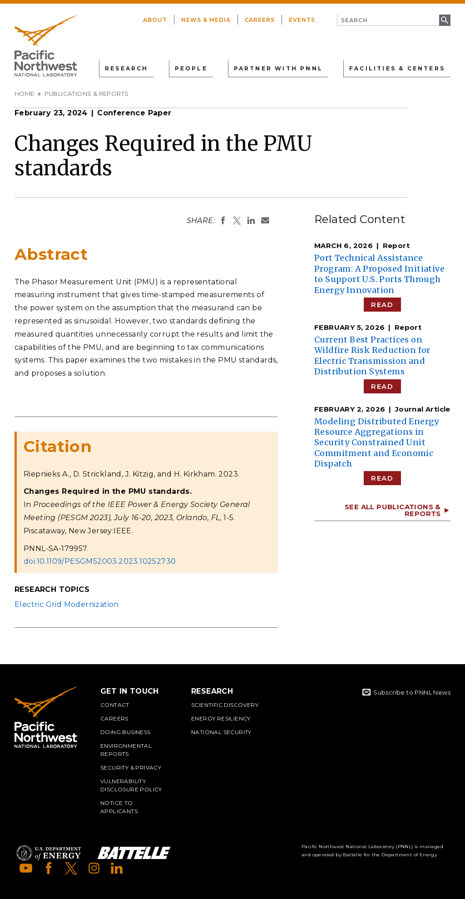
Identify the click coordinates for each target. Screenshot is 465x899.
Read (382, 304)
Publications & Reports (87, 93)
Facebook (49, 868)
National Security (221, 732)
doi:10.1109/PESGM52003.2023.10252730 (100, 561)
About (155, 19)
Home (25, 93)
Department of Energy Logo (49, 853)
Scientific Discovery (224, 704)
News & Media (206, 19)
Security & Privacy (130, 767)
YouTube (26, 868)
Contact (114, 704)
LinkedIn (117, 868)
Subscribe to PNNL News (411, 692)
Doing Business (125, 732)
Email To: (265, 220)
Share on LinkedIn (251, 220)
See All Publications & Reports (393, 510)
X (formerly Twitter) (71, 868)
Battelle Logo (134, 853)
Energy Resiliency (221, 718)
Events (302, 19)
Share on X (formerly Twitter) (237, 220)
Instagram (94, 868)
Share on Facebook (223, 220)
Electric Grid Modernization (67, 604)
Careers (260, 19)
